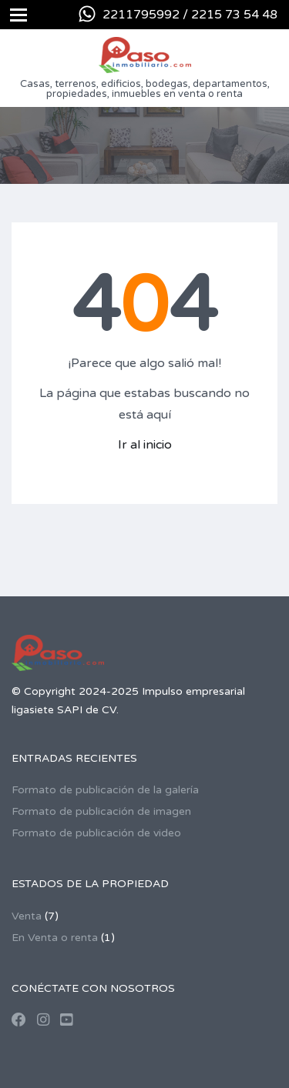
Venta (27, 916)
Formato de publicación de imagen (101, 811)
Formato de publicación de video (96, 832)
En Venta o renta (55, 937)
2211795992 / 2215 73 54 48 (189, 14)
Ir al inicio (145, 444)
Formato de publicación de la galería (105, 789)
